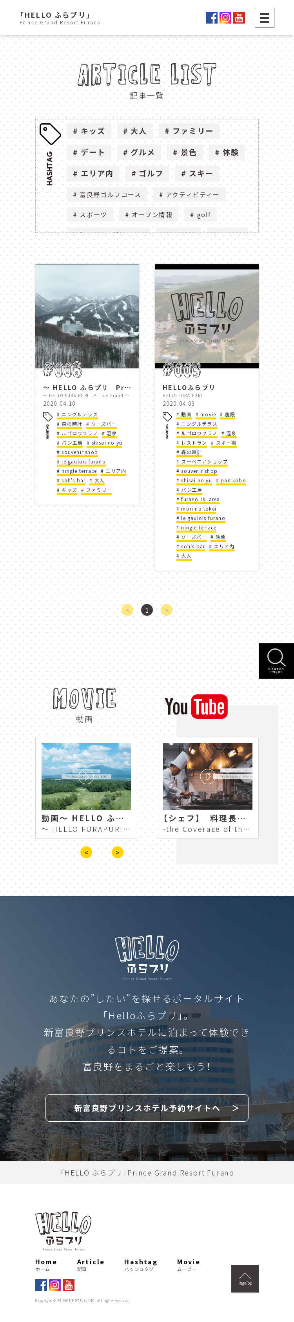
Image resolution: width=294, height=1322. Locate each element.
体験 (231, 151)
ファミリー (193, 130)
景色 (189, 151)
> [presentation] (118, 852)
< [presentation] (86, 852)
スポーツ (93, 214)
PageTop (245, 1279)
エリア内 (97, 173)
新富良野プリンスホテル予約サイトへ (147, 1107)
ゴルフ (151, 173)
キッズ (93, 130)
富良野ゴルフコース (110, 194)
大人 (139, 130)
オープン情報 (152, 214)
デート (93, 151)
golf (204, 214)
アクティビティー (193, 194)
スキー (201, 173)
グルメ (143, 151)
